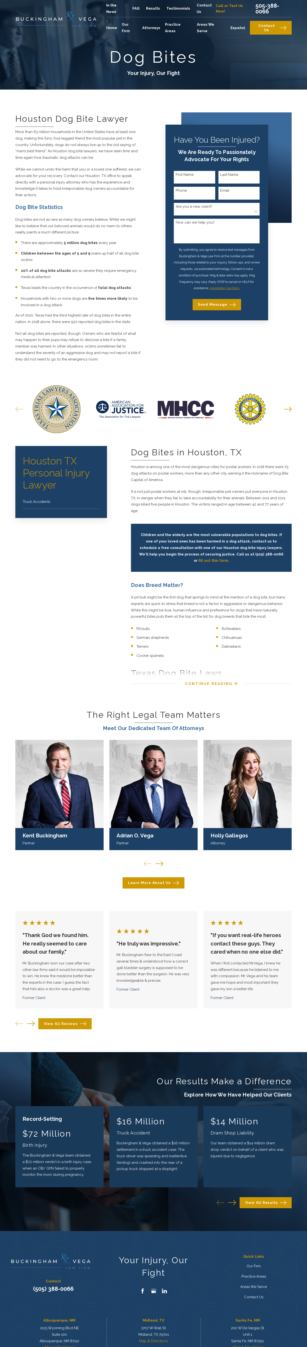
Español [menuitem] (237, 28)
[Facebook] (142, 1290)
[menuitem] (61, 502)
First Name (185, 174)
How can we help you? (195, 222)
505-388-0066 (267, 8)
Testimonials (178, 8)
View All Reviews (65, 1024)
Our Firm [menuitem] (126, 27)
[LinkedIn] (164, 1290)
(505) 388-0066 (53, 1289)
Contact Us (272, 28)
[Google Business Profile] (153, 1290)
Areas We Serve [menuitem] (205, 27)
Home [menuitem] (111, 28)
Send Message (217, 305)
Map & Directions (153, 1341)
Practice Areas (254, 1276)
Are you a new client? (194, 206)
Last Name (229, 174)
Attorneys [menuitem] (151, 28)
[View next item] (31, 1024)
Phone (181, 190)
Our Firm (254, 1266)
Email (224, 190)
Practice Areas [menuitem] (173, 27)
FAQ (136, 8)
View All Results (265, 1203)
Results (153, 8)
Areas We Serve (253, 1287)
